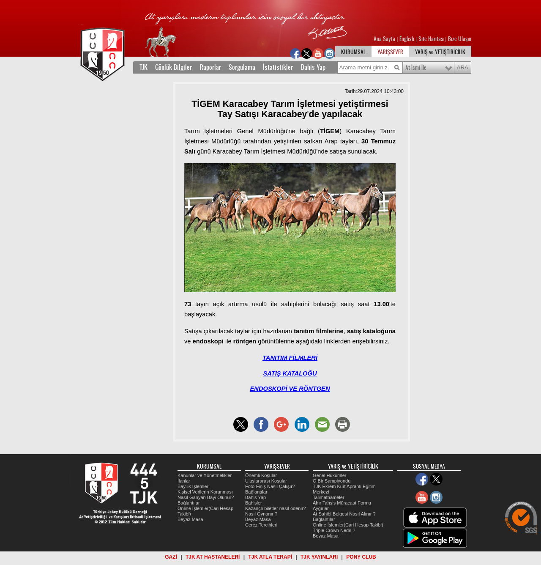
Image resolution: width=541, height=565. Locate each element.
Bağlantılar (189, 502)
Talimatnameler (328, 497)
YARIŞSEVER (390, 52)
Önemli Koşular (261, 475)
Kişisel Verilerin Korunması (205, 491)
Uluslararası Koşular (266, 480)
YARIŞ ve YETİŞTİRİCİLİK (440, 52)
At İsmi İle (415, 67)
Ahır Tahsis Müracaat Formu (342, 502)
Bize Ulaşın (459, 39)
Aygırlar (321, 508)
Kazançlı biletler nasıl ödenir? (275, 508)
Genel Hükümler (329, 475)
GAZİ (171, 557)
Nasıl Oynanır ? (261, 513)
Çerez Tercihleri (261, 524)
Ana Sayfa (385, 39)
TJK (143, 67)
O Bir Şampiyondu (331, 480)
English (406, 39)
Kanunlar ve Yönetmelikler (205, 475)
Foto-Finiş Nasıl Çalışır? (270, 486)
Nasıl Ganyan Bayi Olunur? (206, 497)
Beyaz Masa (190, 519)
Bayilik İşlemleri (194, 486)
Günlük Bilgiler (173, 67)
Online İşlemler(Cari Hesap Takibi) (348, 524)
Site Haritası (431, 39)
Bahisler (253, 502)
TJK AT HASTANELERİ (213, 557)
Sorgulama (242, 67)
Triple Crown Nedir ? (334, 530)
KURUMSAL (353, 52)
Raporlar (210, 67)
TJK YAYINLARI (319, 557)
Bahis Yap (313, 67)
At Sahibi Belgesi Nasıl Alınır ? (344, 513)
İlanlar (184, 480)
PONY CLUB (361, 557)
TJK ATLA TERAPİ (270, 557)
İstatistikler (278, 67)
